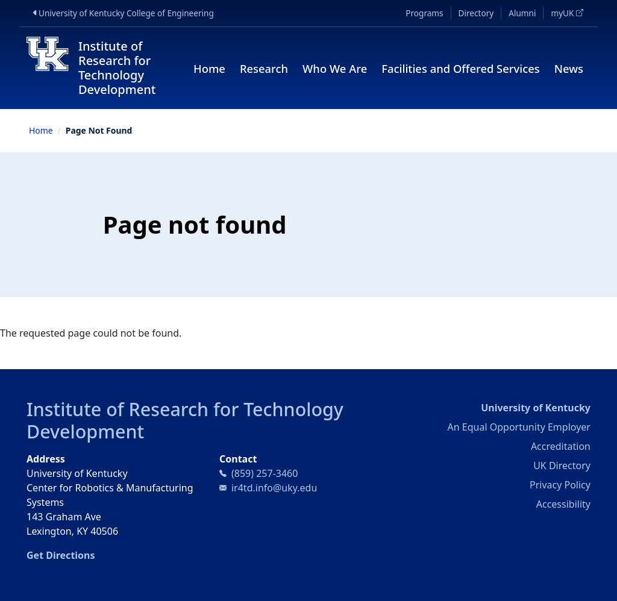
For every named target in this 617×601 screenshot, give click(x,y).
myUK (570, 13)
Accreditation (560, 446)
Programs (424, 13)
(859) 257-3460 (264, 473)
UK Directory (561, 465)
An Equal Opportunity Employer (519, 427)
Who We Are (334, 68)
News (568, 68)
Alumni (522, 13)
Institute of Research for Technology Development (185, 420)
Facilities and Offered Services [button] (460, 68)
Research (264, 68)
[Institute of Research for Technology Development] (102, 68)
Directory (476, 13)
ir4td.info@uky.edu (274, 487)
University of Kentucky (535, 407)
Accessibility (563, 504)
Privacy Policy (560, 484)
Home (209, 68)
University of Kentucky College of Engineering (129, 13)
